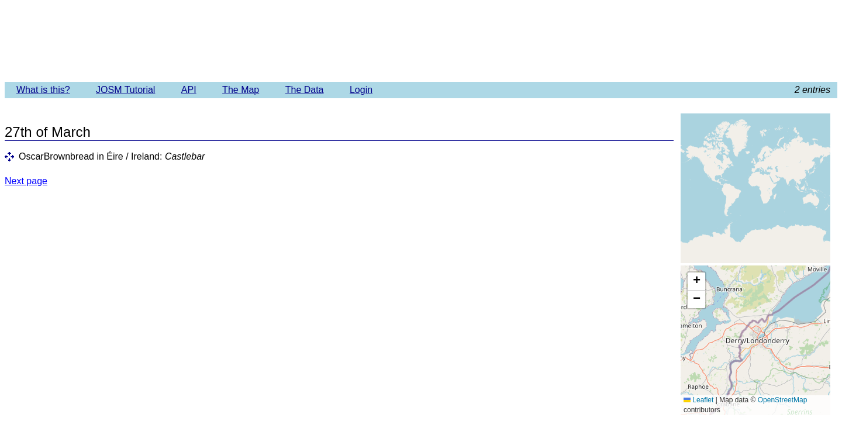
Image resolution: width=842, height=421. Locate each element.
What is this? (43, 90)
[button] (696, 281)
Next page (26, 181)
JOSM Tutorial (125, 90)
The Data (304, 90)
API (188, 90)
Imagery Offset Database (420, 40)
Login (361, 90)
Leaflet (698, 400)
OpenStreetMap (783, 400)
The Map (240, 90)
